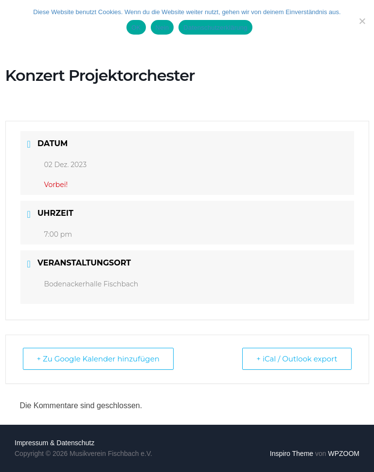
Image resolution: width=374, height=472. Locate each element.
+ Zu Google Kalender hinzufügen (98, 358)
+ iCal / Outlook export (296, 358)
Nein (162, 27)
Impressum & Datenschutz (54, 443)
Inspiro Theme (291, 453)
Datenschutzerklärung (215, 27)
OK (136, 27)
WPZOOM (343, 453)
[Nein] (362, 21)
